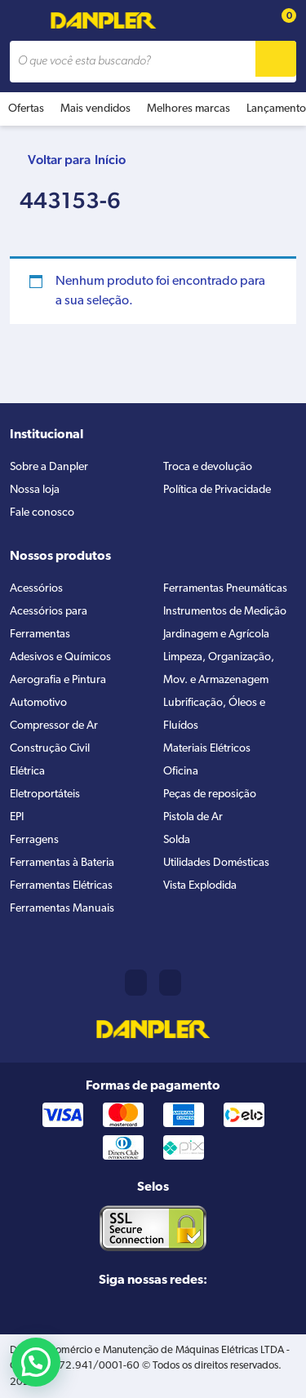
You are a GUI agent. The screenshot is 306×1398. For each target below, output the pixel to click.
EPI (17, 817)
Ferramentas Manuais (62, 909)
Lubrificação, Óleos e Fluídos (214, 714)
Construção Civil (50, 749)
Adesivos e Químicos (60, 657)
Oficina (180, 772)
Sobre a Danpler (49, 467)
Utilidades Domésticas (216, 863)
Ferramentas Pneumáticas (225, 589)
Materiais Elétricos (207, 749)
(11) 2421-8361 (136, 983)
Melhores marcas (188, 109)
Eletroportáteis (45, 794)
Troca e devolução (207, 467)
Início (110, 159)
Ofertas (26, 109)
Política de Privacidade (217, 490)
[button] (35, 1362)
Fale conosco (42, 513)
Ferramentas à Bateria (62, 863)
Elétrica (27, 772)
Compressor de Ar (54, 726)
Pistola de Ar (193, 817)
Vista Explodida (200, 886)
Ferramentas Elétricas (61, 886)
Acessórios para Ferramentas (48, 623)
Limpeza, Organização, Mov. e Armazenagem (218, 668)
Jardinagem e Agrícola (216, 634)
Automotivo (38, 703)
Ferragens (34, 840)
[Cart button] (280, 20)
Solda (176, 840)
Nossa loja (35, 490)
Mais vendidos (95, 109)
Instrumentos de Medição (224, 612)
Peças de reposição (209, 794)
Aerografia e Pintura (58, 680)
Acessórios (36, 589)
